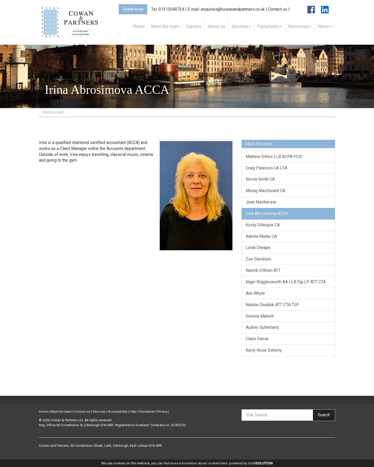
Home (139, 26)
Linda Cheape (258, 247)
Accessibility (117, 411)
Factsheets (269, 26)
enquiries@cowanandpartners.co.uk (233, 9)
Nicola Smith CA (260, 179)
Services (241, 26)
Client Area (133, 9)
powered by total (251, 463)
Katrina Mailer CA (261, 236)
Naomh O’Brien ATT (263, 270)
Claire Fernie (257, 338)
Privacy (162, 411)
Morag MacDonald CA (265, 190)
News (325, 26)
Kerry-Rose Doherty (264, 350)
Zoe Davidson (258, 258)
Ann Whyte (255, 293)
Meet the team (165, 26)
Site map (99, 411)
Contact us (277, 9)
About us (216, 26)
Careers (193, 26)
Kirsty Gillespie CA (263, 224)
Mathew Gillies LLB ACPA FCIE (274, 156)
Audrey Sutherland (262, 327)
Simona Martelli (260, 316)
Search (324, 414)
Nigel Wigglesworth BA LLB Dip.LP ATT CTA (286, 281)
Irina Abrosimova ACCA (267, 213)
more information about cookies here (199, 463)
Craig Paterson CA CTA (266, 168)
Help (133, 411)
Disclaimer (147, 411)
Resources (300, 26)
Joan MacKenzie (261, 202)
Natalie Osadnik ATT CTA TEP (272, 304)
